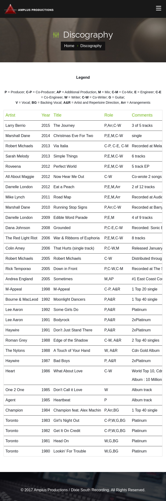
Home (69, 46)
